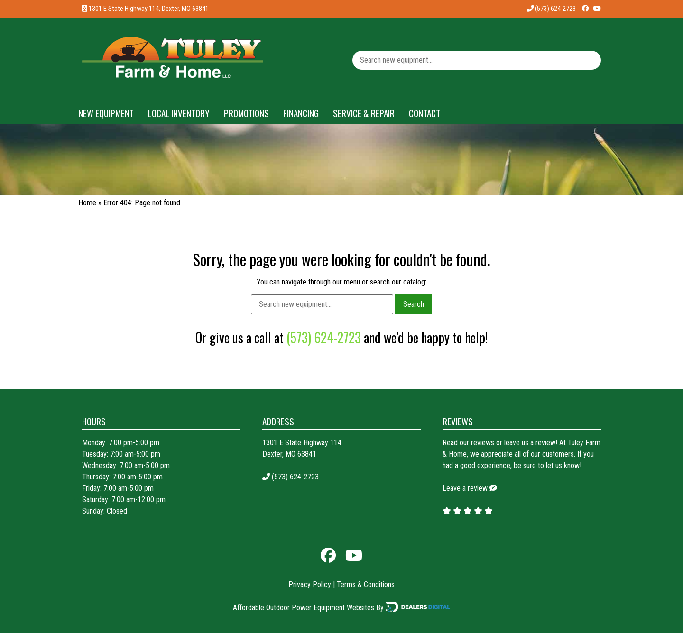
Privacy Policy (309, 584)
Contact (424, 113)
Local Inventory (179, 113)
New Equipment (106, 113)
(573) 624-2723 (551, 9)
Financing (301, 113)
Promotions (246, 113)
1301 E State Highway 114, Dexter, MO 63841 (149, 9)
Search (413, 304)
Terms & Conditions (366, 584)
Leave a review (465, 488)
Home (87, 202)
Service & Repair (364, 113)
